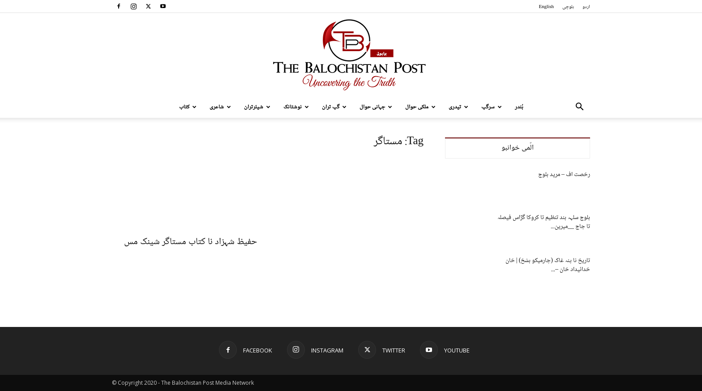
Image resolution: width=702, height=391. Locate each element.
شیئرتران (257, 107)
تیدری (458, 107)
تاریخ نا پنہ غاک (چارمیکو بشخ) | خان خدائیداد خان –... (547, 265)
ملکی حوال (420, 107)
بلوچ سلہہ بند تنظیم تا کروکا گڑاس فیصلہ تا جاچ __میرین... (543, 222)
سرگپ (491, 107)
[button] (579, 107)
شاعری (220, 107)
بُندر (519, 107)
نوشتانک (296, 107)
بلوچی (568, 7)
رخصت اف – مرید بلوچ (564, 174)
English (546, 7)
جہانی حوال (376, 107)
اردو (586, 7)
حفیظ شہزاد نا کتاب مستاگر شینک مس (190, 242)
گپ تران (334, 107)
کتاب (188, 107)
